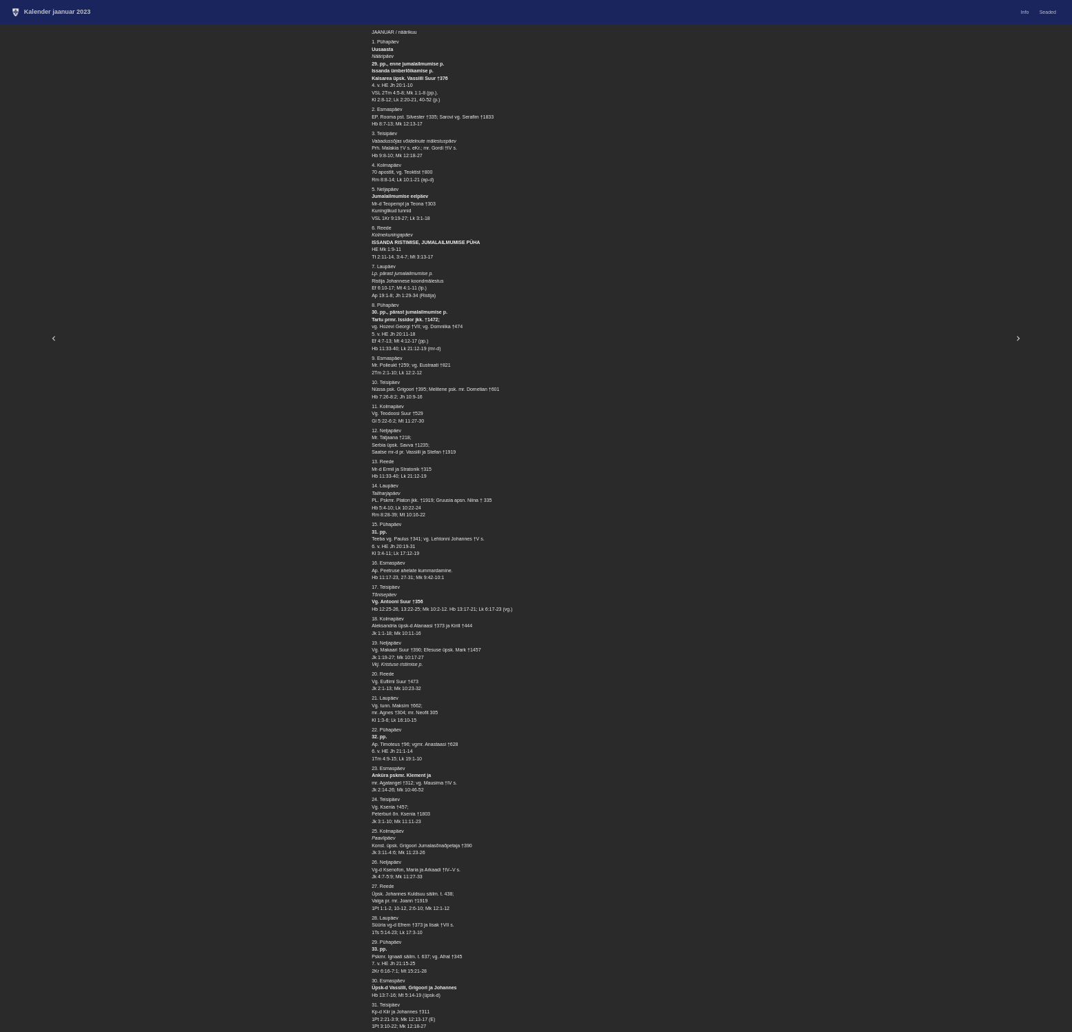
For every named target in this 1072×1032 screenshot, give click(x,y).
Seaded (1048, 12)
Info (1025, 12)
